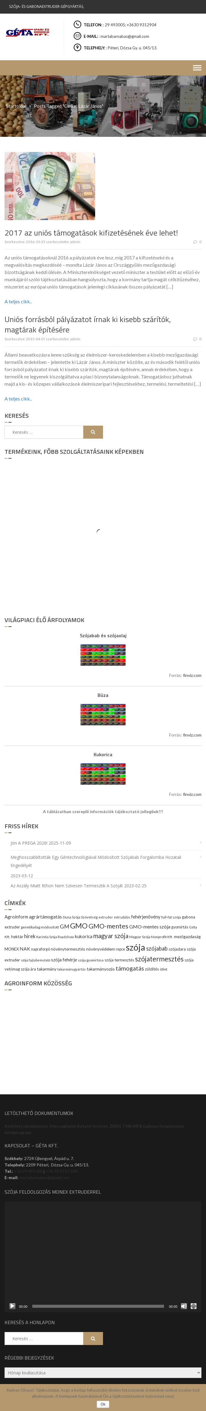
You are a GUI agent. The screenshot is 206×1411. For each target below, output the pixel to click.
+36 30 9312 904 (62, 1171)
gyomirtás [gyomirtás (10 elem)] (179, 927)
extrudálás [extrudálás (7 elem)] (122, 917)
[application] (103, 1257)
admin (75, 241)
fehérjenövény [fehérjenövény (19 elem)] (145, 916)
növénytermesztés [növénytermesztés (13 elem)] (68, 948)
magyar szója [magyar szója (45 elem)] (110, 935)
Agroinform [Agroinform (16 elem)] (16, 916)
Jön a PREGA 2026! (29, 843)
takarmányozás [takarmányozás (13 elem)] (101, 968)
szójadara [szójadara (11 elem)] (177, 949)
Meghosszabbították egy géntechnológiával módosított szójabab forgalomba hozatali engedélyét (96, 861)
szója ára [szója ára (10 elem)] (28, 969)
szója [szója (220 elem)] (135, 947)
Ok (103, 1404)
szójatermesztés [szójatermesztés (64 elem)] (159, 959)
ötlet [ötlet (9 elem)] (163, 969)
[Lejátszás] (12, 1306)
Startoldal (16, 106)
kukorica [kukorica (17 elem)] (83, 936)
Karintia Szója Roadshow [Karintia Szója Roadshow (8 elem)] (55, 937)
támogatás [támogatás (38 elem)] (130, 968)
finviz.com (192, 675)
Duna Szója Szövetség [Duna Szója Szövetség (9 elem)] (80, 917)
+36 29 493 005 (28, 1171)
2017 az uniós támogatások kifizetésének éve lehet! (91, 233)
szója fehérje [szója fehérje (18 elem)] (64, 959)
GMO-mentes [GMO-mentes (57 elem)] (108, 926)
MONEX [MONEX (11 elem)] (12, 949)
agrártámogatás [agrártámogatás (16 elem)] (45, 916)
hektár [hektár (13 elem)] (17, 936)
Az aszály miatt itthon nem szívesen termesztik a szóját (67, 885)
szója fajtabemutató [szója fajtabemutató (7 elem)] (35, 960)
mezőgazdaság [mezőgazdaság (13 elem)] (187, 936)
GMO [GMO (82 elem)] (79, 925)
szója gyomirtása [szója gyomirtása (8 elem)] (91, 960)
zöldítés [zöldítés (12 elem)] (152, 969)
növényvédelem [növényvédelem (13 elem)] (100, 948)
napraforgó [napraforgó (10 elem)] (40, 949)
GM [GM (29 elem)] (64, 926)
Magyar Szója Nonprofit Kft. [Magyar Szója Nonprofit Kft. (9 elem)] (151, 937)
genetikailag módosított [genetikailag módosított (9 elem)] (40, 927)
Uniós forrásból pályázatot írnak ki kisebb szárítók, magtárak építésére (88, 324)
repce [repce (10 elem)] (120, 949)
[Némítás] (184, 1306)
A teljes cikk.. (18, 301)
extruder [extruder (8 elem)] (105, 917)
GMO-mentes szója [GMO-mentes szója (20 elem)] (149, 926)
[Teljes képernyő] (194, 1306)
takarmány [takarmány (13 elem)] (46, 968)
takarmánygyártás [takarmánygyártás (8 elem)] (71, 969)
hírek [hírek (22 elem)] (29, 936)
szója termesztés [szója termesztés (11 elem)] (119, 960)
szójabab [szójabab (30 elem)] (157, 948)
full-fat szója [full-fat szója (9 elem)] (171, 917)
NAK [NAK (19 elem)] (25, 948)
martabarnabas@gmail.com (44, 1177)
